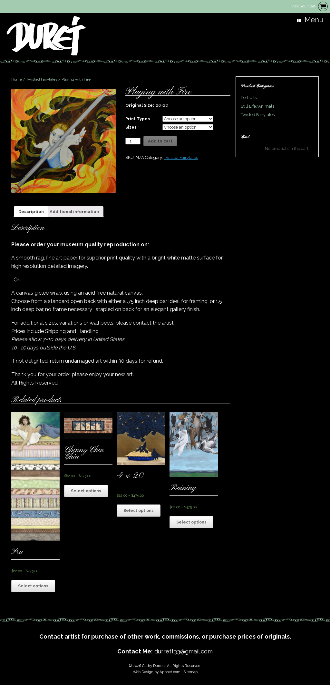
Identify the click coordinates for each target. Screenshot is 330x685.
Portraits (249, 97)
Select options (33, 586)
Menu (310, 19)
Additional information (74, 211)
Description (31, 211)
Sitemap (190, 672)
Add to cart (160, 141)
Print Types (137, 118)
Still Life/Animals (257, 106)
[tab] (31, 211)
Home (16, 79)
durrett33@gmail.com (183, 651)
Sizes (131, 127)
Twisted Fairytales (41, 79)
